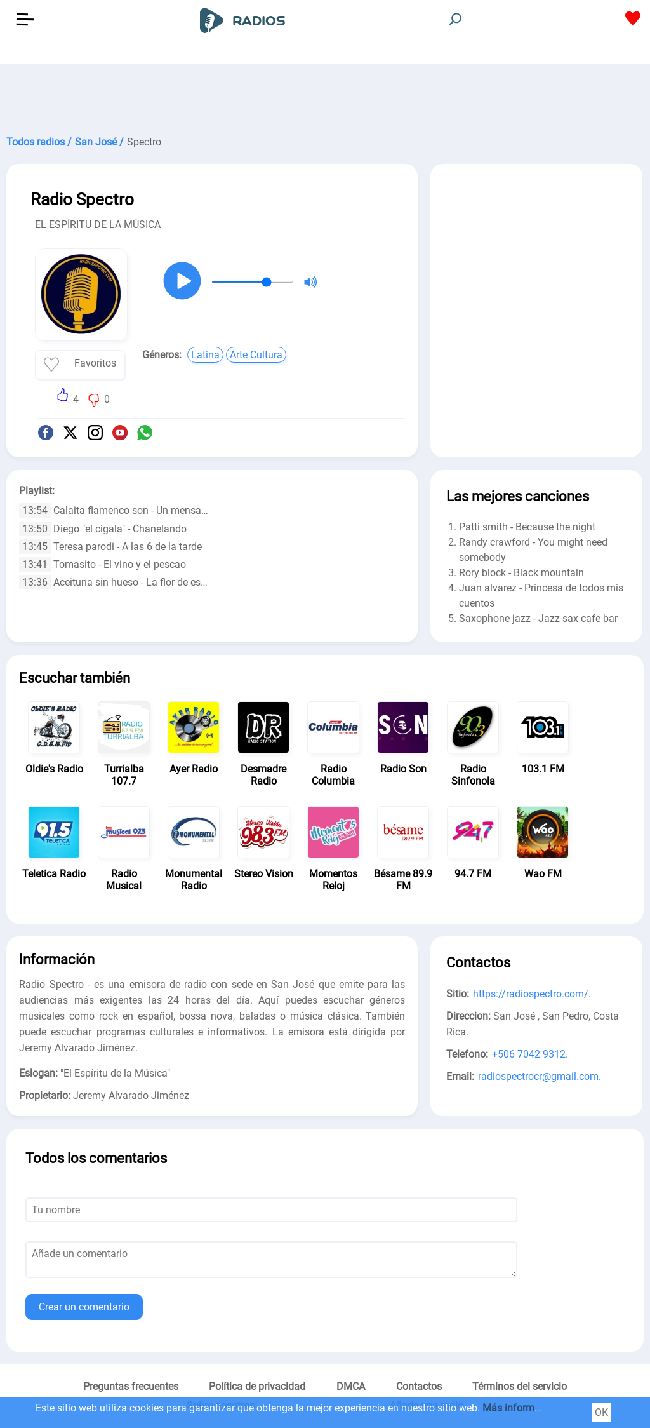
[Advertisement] (325, 95)
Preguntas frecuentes (130, 1386)
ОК (601, 1412)
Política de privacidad (257, 1386)
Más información (520, 1408)
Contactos (419, 1386)
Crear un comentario (84, 1307)
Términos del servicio (519, 1386)
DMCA (350, 1386)
